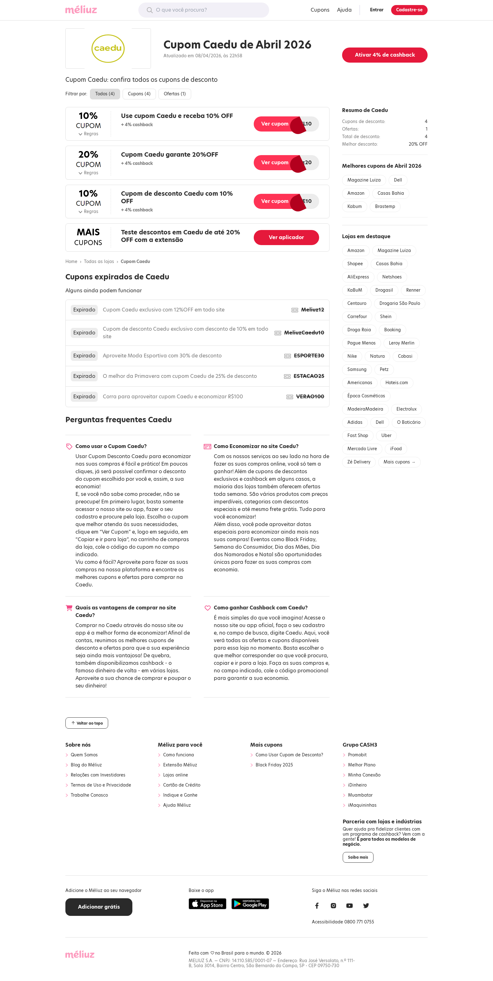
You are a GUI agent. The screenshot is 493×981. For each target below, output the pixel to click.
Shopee (355, 264)
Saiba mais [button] (358, 857)
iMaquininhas (362, 805)
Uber (386, 436)
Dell (398, 180)
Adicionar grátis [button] (99, 907)
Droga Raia (359, 330)
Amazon (355, 193)
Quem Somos (84, 755)
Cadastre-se (409, 10)
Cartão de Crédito (181, 785)
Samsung (357, 370)
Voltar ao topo (87, 723)
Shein (385, 317)
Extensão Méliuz (180, 765)
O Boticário (408, 422)
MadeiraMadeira (365, 409)
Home (71, 261)
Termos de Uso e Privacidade (101, 785)
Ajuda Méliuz (177, 805)
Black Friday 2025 (274, 765)
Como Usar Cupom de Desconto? (289, 755)
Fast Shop (357, 436)
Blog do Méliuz (86, 765)
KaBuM (354, 290)
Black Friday (300, 539)
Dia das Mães (292, 547)
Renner (413, 290)
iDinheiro (357, 785)
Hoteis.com (396, 383)
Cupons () (139, 94)
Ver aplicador (286, 237)
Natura (377, 356)
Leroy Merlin (401, 343)
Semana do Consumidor (243, 547)
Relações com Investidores (98, 775)
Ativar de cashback (385, 55)
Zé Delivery (358, 462)
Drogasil (384, 290)
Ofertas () (175, 94)
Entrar (377, 10)
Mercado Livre (362, 449)
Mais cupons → (399, 462)
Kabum (354, 207)
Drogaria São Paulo (399, 303)
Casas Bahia (391, 193)
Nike (352, 356)
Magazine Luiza (364, 180)
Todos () (105, 94)
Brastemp (385, 207)
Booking (392, 330)
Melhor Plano (361, 765)
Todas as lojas (99, 261)
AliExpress (358, 277)
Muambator (360, 795)
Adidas (355, 422)
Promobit (357, 755)
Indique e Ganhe (180, 795)
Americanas (359, 383)
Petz (384, 370)
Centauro (356, 303)
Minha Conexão (364, 775)
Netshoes (392, 277)
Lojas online (175, 775)
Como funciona (178, 755)
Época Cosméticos (366, 396)
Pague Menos (361, 343)
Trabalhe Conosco (89, 795)
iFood (396, 449)
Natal (266, 554)
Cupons (320, 10)
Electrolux (406, 409)
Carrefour (357, 317)
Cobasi (405, 356)
